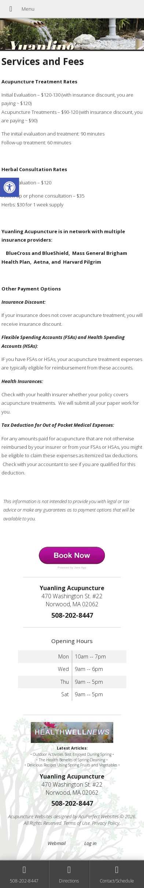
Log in (90, 843)
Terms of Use (76, 823)
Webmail (57, 843)
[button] (9, 187)
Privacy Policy (105, 823)
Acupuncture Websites (30, 816)
